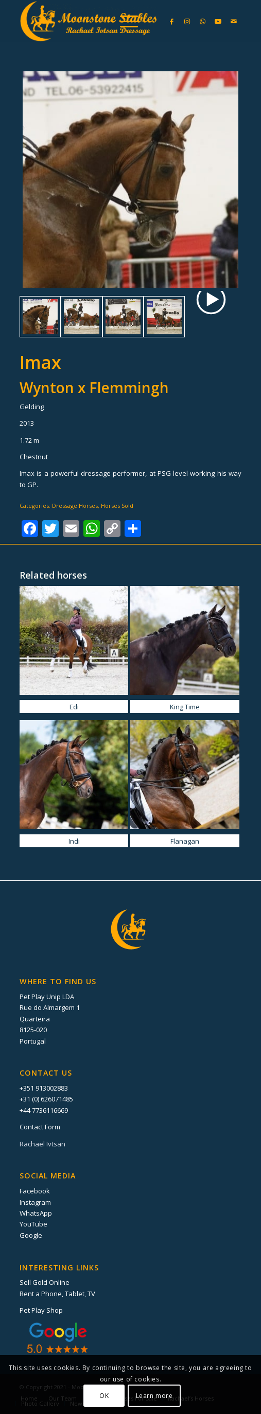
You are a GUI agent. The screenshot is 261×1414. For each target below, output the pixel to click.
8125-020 (33, 1029)
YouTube (33, 1224)
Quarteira (35, 1018)
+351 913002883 (44, 1088)
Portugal (33, 1041)
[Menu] (124, 21)
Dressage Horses (75, 505)
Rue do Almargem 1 (50, 1007)
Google (31, 1235)
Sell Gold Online (44, 1282)
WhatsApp (36, 1213)
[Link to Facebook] (172, 21)
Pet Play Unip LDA (47, 996)
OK (104, 1395)
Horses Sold (117, 505)
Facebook (35, 1190)
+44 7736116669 (44, 1110)
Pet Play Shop (41, 1310)
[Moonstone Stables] (108, 21)
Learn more (154, 1395)
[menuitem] (124, 21)
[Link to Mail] (233, 21)
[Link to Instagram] (187, 21)
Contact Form (40, 1126)
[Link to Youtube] (218, 21)
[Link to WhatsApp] (203, 21)
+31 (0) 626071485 (46, 1099)
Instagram (35, 1202)
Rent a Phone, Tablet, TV (57, 1293)
